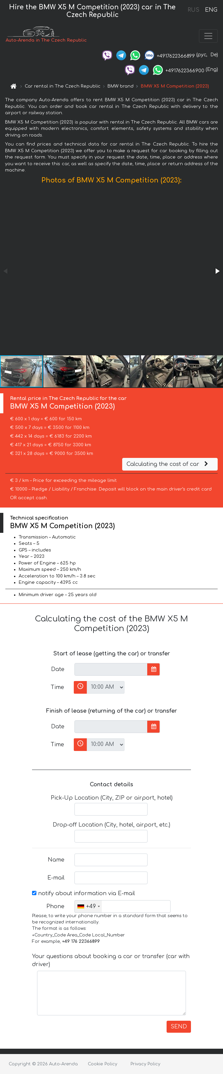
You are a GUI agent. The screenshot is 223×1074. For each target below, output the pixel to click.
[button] (217, 271)
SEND (179, 1027)
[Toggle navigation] (208, 36)
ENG (211, 10)
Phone (55, 906)
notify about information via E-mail (83, 893)
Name (56, 860)
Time (57, 687)
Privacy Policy (145, 1064)
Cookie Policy (102, 1064)
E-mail (55, 878)
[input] (111, 669)
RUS (193, 10)
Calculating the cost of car (168, 464)
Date (57, 669)
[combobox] (88, 906)
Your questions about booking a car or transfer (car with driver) (111, 960)
